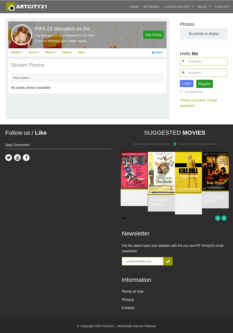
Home (134, 6)
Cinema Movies (177, 6)
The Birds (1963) (159, 202)
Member (17, 52)
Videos (67, 52)
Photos (50, 52)
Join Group (153, 35)
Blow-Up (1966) (131, 196)
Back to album (21, 77)
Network (151, 6)
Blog (202, 6)
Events (34, 52)
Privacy (128, 300)
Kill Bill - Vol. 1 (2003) (184, 202)
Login (186, 83)
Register (204, 84)
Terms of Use (133, 291)
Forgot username (193, 100)
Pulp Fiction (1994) (215, 199)
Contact (222, 6)
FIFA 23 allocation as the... (64, 28)
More (83, 52)
